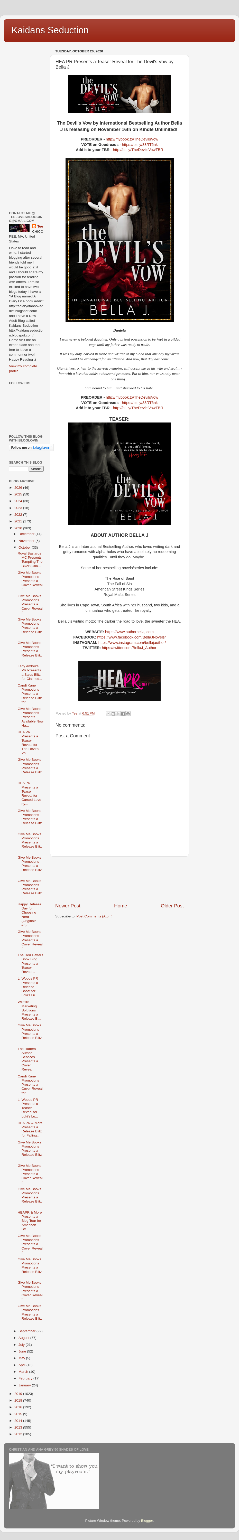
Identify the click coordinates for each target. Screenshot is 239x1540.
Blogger (147, 1521)
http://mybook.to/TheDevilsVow (132, 139)
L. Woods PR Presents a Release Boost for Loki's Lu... (28, 986)
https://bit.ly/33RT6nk (140, 145)
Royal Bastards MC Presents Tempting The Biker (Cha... (30, 559)
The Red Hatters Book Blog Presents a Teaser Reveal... (30, 963)
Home (120, 905)
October (25, 547)
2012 (18, 1434)
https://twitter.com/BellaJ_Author (129, 648)
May (22, 1358)
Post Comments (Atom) (95, 916)
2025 (18, 494)
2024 (18, 501)
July (22, 1345)
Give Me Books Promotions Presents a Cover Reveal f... (30, 581)
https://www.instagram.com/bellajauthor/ (132, 643)
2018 (18, 1400)
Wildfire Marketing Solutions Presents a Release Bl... (29, 1010)
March (24, 1372)
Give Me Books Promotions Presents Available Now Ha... (30, 717)
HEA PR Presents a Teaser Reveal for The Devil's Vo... (28, 742)
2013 (18, 1427)
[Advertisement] (120, 879)
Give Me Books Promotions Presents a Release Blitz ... (30, 627)
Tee (40, 226)
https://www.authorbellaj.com (129, 632)
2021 (18, 521)
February (26, 1378)
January (25, 1385)
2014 (18, 1421)
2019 (18, 1394)
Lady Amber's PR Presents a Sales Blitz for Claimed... (30, 672)
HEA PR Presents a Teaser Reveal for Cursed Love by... (29, 793)
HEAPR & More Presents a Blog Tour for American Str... (30, 1220)
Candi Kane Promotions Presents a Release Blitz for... (30, 693)
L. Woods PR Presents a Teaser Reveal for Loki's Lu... (28, 1108)
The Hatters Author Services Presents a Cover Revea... (28, 1059)
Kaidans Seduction (50, 30)
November (27, 541)
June (23, 1351)
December (27, 534)
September (27, 1331)
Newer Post (67, 905)
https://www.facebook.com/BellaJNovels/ (131, 637)
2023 (18, 508)
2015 (18, 1414)
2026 (18, 488)
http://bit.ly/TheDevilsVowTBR (138, 150)
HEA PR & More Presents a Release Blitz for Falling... (30, 1129)
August (24, 1338)
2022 (18, 515)
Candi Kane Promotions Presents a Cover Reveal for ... (30, 1084)
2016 (18, 1407)
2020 (18, 528)
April (22, 1365)
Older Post (172, 905)
